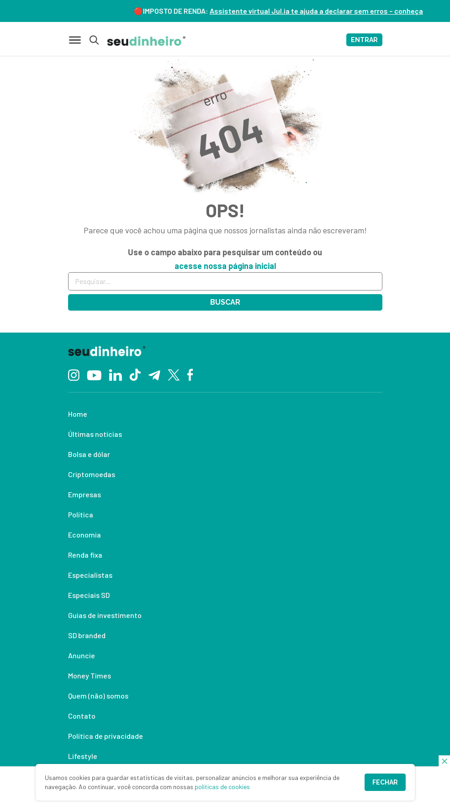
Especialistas (90, 574)
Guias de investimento (105, 615)
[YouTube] (94, 374)
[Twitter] (174, 374)
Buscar (225, 302)
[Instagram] (73, 374)
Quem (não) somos (98, 695)
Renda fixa (85, 554)
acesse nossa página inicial (225, 266)
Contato (81, 715)
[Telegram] (154, 374)
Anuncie (81, 655)
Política (80, 514)
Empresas (84, 494)
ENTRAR (364, 39)
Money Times (89, 675)
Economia (84, 534)
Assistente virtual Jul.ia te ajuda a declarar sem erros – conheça (321, 10)
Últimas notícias (95, 434)
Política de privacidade (105, 735)
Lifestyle (82, 756)
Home (77, 413)
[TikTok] (135, 374)
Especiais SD (89, 595)
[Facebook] (190, 374)
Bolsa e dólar (89, 454)
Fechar (385, 782)
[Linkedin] (115, 374)
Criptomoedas (91, 474)
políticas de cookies (222, 786)
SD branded (87, 635)
